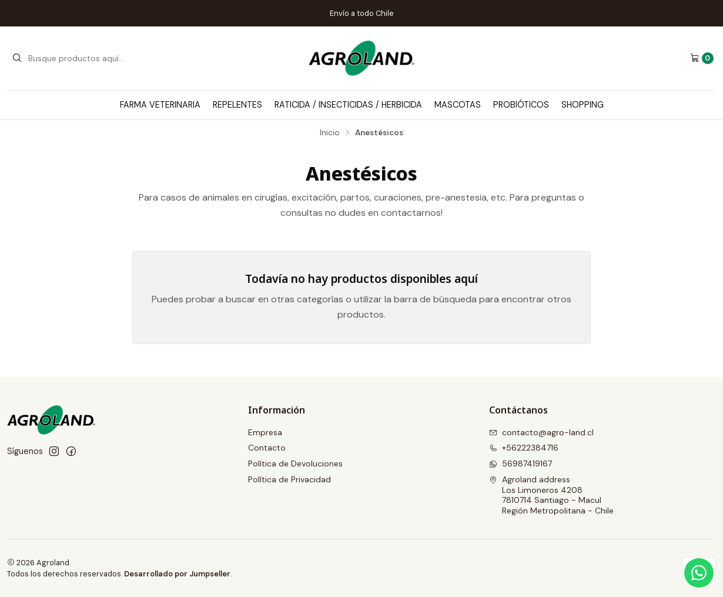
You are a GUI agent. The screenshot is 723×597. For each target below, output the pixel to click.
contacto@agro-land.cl (541, 432)
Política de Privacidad (289, 479)
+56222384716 (523, 447)
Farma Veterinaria (160, 104)
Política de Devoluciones (295, 463)
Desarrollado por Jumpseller (177, 574)
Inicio (330, 133)
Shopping (582, 104)
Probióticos (521, 104)
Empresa (265, 432)
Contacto (267, 447)
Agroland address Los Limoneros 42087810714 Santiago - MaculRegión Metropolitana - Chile (551, 495)
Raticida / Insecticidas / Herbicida (348, 104)
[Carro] (702, 58)
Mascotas (457, 104)
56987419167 (520, 463)
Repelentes (237, 104)
